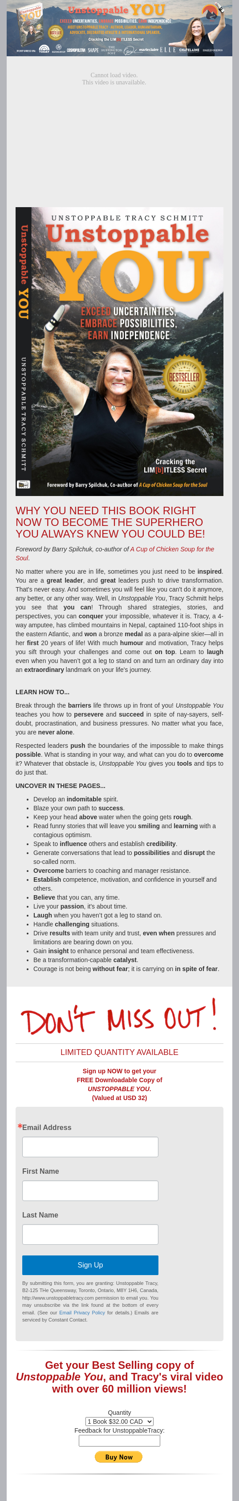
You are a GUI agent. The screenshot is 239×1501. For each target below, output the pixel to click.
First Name (40, 1171)
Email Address (47, 1127)
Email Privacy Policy (82, 1312)
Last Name (40, 1215)
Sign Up (90, 1265)
